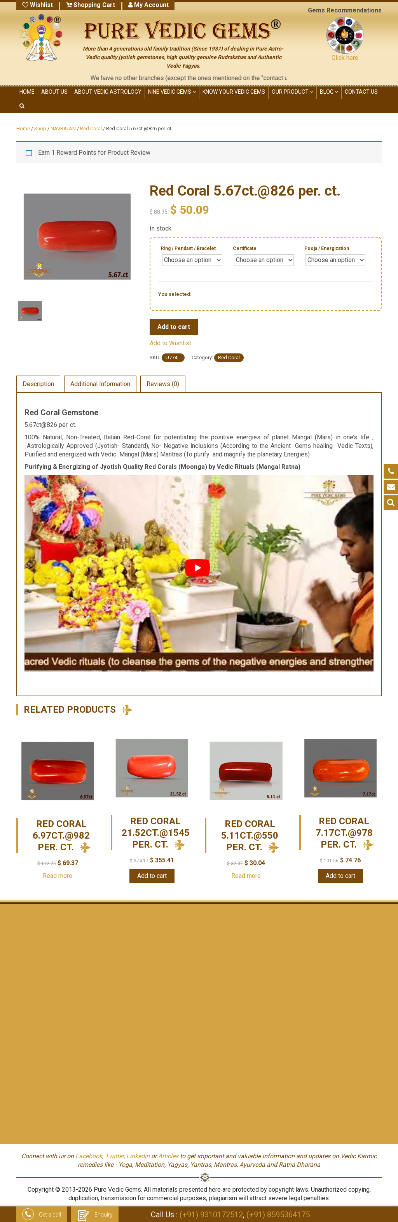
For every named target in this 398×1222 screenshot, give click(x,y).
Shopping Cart (90, 5)
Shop (40, 128)
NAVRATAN (63, 128)
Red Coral (91, 128)
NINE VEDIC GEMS (172, 92)
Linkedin (138, 1156)
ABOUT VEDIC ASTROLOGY (107, 92)
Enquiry (95, 1215)
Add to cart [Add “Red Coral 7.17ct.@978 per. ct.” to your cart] (340, 875)
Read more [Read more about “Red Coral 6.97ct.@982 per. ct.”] (57, 875)
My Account (148, 5)
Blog (329, 92)
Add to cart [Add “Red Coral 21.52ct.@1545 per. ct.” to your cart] (152, 875)
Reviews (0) (163, 384)
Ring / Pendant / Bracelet (188, 248)
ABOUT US (54, 92)
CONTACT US (361, 92)
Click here (345, 57)
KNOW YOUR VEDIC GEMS (233, 92)
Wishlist (37, 5)
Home (23, 128)
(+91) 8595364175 (278, 1214)
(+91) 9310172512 (211, 1214)
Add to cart (173, 326)
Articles (168, 1156)
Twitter (114, 1156)
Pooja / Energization (326, 248)
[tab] (38, 384)
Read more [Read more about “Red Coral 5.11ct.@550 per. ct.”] (246, 875)
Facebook (88, 1156)
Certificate (245, 248)
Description (38, 384)
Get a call (41, 1215)
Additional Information (100, 384)
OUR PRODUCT (292, 92)
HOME (27, 92)
